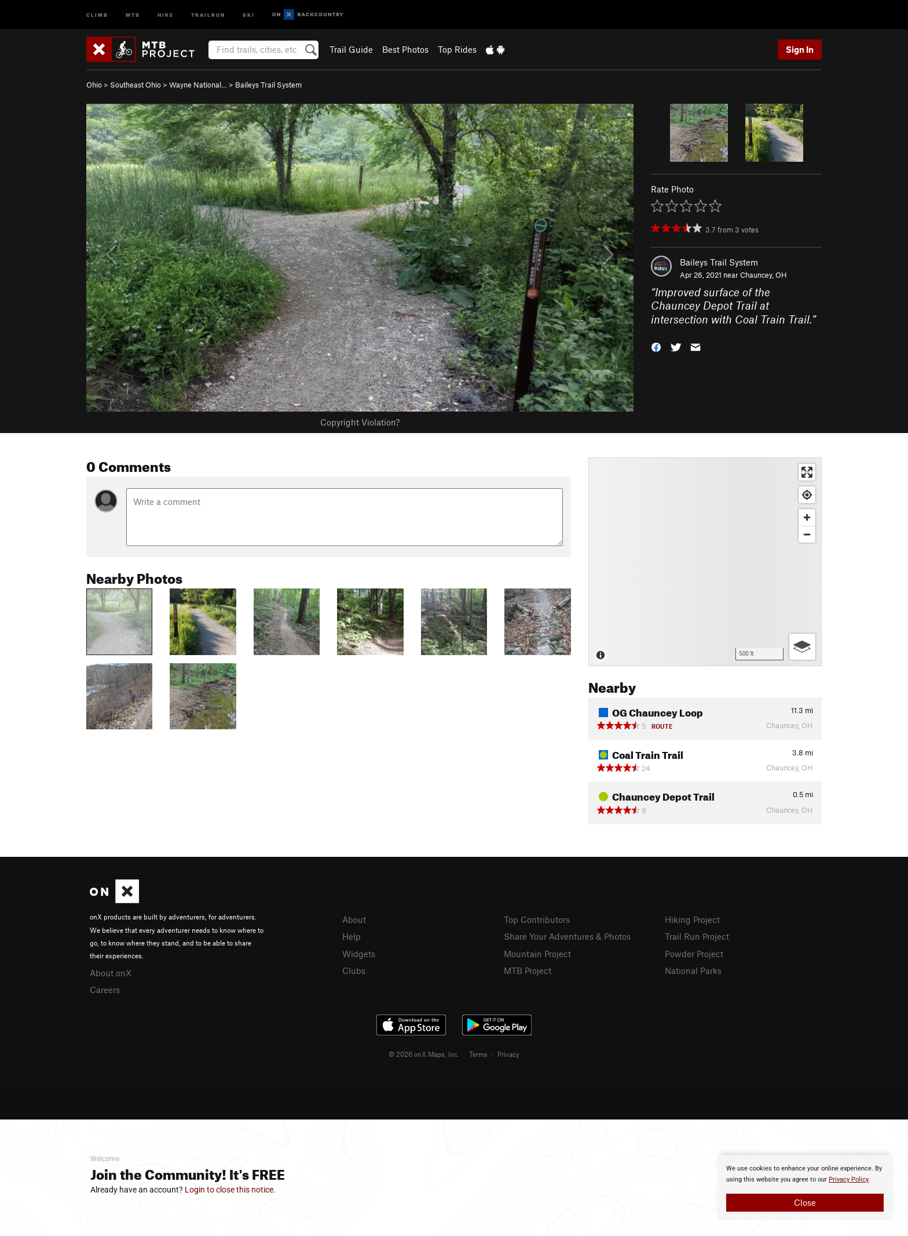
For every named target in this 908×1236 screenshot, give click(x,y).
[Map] (705, 562)
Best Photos (405, 49)
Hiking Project (692, 919)
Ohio (94, 84)
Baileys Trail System (268, 84)
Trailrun (208, 14)
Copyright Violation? (360, 422)
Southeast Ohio (135, 84)
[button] (656, 346)
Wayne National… (198, 84)
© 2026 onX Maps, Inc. (424, 1054)
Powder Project (694, 953)
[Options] (802, 647)
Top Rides (457, 49)
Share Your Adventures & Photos (567, 936)
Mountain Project (537, 953)
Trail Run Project (697, 936)
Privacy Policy (849, 1179)
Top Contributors (537, 919)
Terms (478, 1054)
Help (351, 936)
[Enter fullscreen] (807, 472)
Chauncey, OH (763, 274)
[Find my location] (807, 494)
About (354, 919)
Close (805, 1202)
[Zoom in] (807, 517)
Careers (105, 989)
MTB (133, 14)
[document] (805, 1187)
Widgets (358, 953)
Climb (97, 14)
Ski (249, 14)
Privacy (508, 1054)
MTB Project (527, 970)
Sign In (800, 49)
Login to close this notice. (230, 1189)
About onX (110, 973)
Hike (166, 14)
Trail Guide (351, 49)
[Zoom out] (807, 534)
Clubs (353, 970)
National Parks (693, 970)
